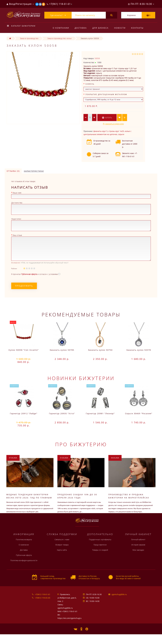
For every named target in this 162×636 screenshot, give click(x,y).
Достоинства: (16, 202)
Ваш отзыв (17, 235)
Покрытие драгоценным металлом (106, 94)
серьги (121, 134)
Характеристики (34, 171)
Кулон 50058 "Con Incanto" (24, 350)
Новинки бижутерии (81, 378)
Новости (119, 28)
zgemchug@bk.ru (119, 594)
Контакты (137, 28)
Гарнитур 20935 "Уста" (62, 413)
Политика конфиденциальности (23, 560)
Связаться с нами (62, 539)
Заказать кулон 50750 (100, 350)
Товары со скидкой (100, 550)
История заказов (138, 544)
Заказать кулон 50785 (62, 350)
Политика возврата (24, 539)
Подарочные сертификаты (100, 539)
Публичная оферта (24, 555)
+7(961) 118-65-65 (42, 598)
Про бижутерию (81, 444)
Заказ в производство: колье (59, 38)
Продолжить (24, 285)
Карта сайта (62, 550)
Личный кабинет (138, 539)
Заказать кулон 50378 (138, 350)
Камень (90, 84)
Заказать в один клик (114, 124)
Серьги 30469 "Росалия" (138, 413)
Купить (107, 117)
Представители (100, 544)
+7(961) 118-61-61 (42, 594)
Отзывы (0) (13, 171)
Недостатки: (16, 219)
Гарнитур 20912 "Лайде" (23, 413)
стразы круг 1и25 (116, 131)
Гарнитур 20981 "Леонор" (100, 413)
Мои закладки (138, 550)
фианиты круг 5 (100, 131)
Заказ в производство (29, 38)
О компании (61, 28)
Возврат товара (61, 544)
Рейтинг (14, 268)
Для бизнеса (100, 28)
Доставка (81, 28)
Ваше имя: (17, 192)
